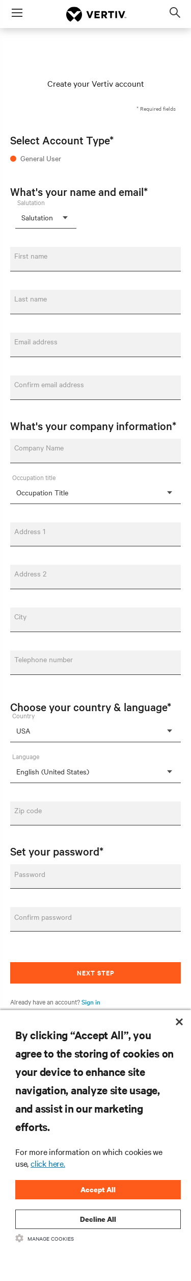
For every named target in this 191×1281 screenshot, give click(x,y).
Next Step (96, 972)
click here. (48, 1163)
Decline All (98, 1219)
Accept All (98, 1189)
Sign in (90, 1001)
